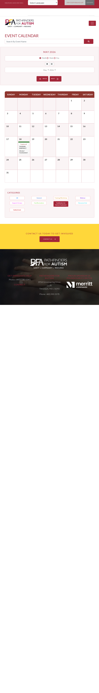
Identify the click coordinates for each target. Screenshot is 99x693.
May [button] (45, 70)
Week (51, 58)
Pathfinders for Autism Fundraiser (61, 204)
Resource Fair (82, 203)
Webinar (82, 198)
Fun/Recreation (39, 203)
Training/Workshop (61, 198)
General (39, 198)
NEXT (55, 79)
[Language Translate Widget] (43, 2)
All (17, 198)
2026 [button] (52, 70)
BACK (43, 79)
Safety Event (17, 210)
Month (44, 58)
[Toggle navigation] (92, 23)
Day (57, 58)
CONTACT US (49, 239)
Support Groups (17, 203)
